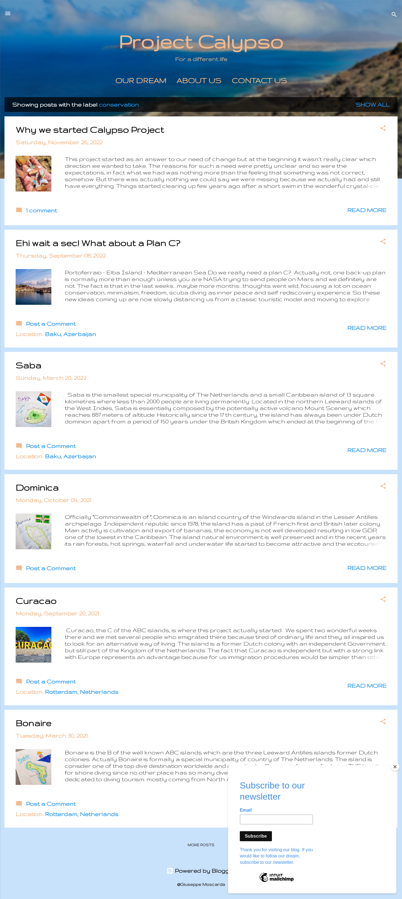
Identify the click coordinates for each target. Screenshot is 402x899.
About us (198, 80)
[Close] (395, 767)
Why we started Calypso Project (90, 130)
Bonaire (33, 723)
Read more (366, 210)
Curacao (36, 601)
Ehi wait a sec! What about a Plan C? (98, 243)
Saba (28, 365)
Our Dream (140, 80)
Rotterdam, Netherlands (81, 692)
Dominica (37, 487)
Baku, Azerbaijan (70, 334)
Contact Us (259, 80)
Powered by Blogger (201, 870)
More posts (201, 845)
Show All (373, 104)
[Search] (394, 15)
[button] (383, 129)
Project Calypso (201, 41)
